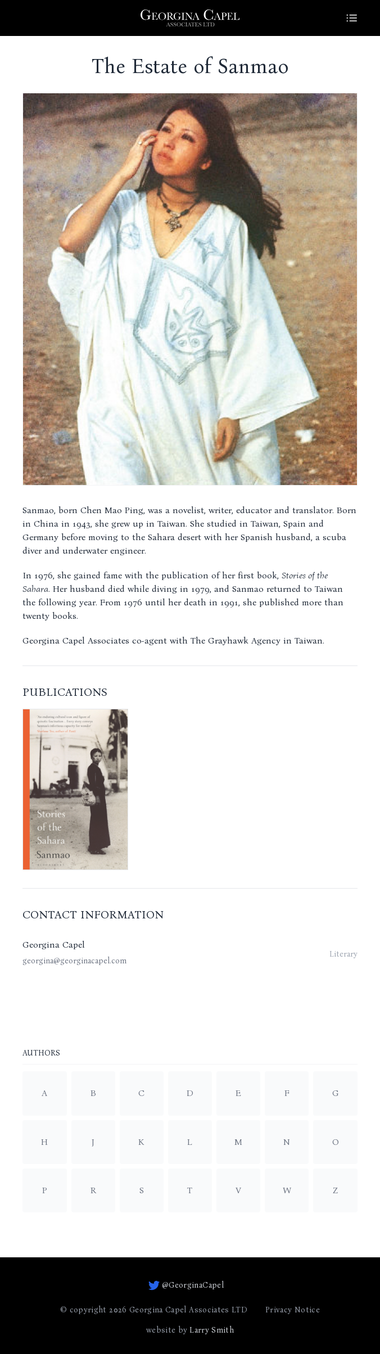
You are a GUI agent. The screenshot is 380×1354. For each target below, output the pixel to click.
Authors (41, 1053)
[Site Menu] (351, 17)
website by (190, 1330)
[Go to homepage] (190, 18)
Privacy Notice (292, 1310)
